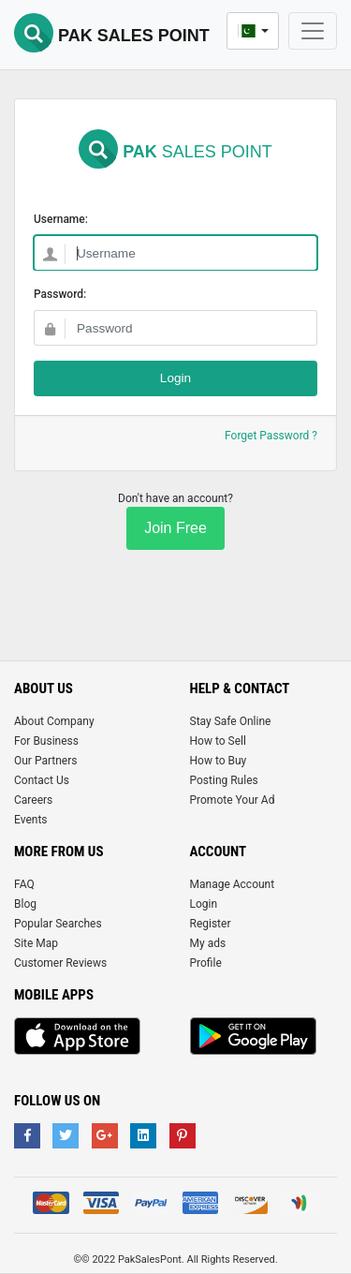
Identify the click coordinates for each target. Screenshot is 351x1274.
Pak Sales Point (112, 35)
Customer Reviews (60, 963)
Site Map (36, 943)
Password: (60, 294)
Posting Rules (224, 780)
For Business (46, 741)
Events (31, 819)
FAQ (24, 884)
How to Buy (218, 760)
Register (210, 923)
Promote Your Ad (232, 800)
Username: (61, 219)
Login (204, 904)
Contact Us (41, 780)
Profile (206, 963)
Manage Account (232, 884)
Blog (25, 904)
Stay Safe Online (230, 721)
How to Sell (218, 741)
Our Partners (45, 760)
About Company (54, 721)
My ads (208, 943)
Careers (33, 800)
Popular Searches (58, 923)
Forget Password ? (271, 435)
